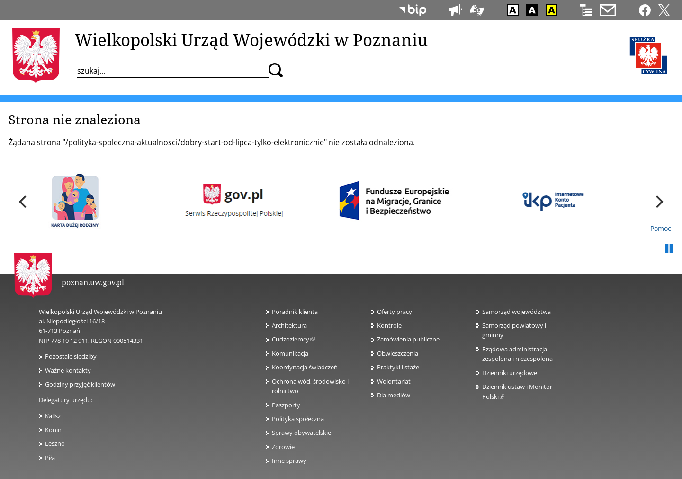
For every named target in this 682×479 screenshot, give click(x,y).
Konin (53, 429)
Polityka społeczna (298, 419)
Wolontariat (394, 381)
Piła (50, 457)
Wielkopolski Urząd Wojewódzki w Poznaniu (251, 39)
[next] (658, 201)
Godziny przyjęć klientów (80, 384)
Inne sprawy (289, 460)
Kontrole (389, 325)
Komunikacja (290, 353)
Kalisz (53, 416)
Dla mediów (393, 395)
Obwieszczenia (397, 353)
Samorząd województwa (516, 311)
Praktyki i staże (398, 367)
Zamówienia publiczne (408, 339)
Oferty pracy (394, 311)
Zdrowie (283, 446)
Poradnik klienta (295, 311)
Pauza (668, 249)
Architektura (289, 325)
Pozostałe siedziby (71, 356)
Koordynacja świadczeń (305, 367)
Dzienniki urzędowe (509, 372)
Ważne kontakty (68, 370)
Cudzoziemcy (293, 339)
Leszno (55, 443)
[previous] (23, 201)
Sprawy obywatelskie (301, 432)
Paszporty (286, 405)
